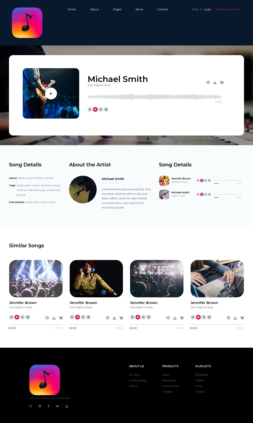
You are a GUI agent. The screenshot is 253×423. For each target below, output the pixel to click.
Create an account (228, 9)
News (139, 9)
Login (207, 9)
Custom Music (170, 386)
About (94, 9)
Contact (162, 9)
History (133, 386)
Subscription (169, 380)
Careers (200, 380)
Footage (167, 391)
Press (199, 386)
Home (72, 9)
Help (195, 9)
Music (165, 374)
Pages (117, 9)
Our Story (134, 374)
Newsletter (202, 374)
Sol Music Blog (138, 380)
